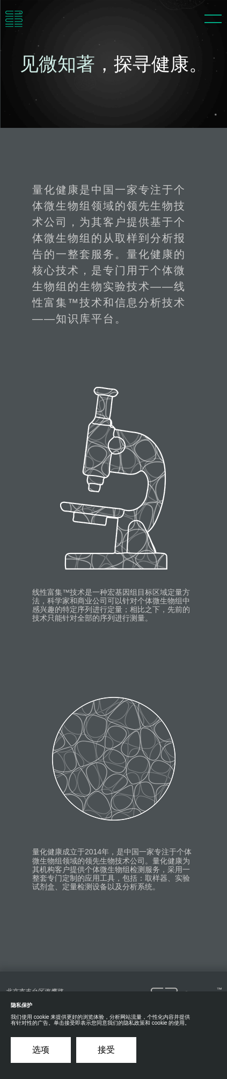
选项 (40, 1049)
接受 (106, 1049)
